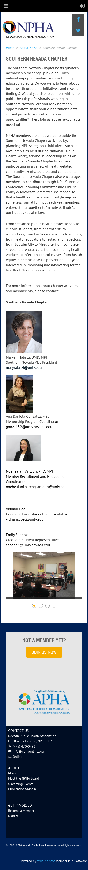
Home (10, 48)
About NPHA (28, 48)
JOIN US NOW (44, 652)
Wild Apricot (46, 861)
